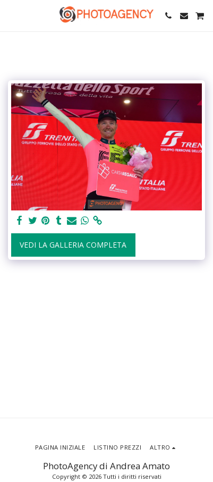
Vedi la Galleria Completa (73, 245)
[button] (12, 15)
